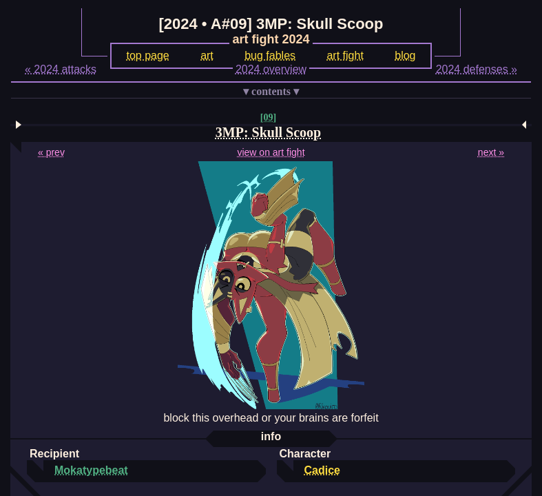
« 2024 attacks (60, 69)
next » (491, 152)
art (206, 55)
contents (271, 91)
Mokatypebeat (91, 470)
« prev (51, 152)
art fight (344, 55)
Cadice (322, 470)
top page (147, 55)
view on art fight (270, 152)
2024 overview (271, 69)
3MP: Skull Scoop (268, 132)
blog (405, 55)
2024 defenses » (476, 69)
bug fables (269, 55)
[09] (268, 117)
